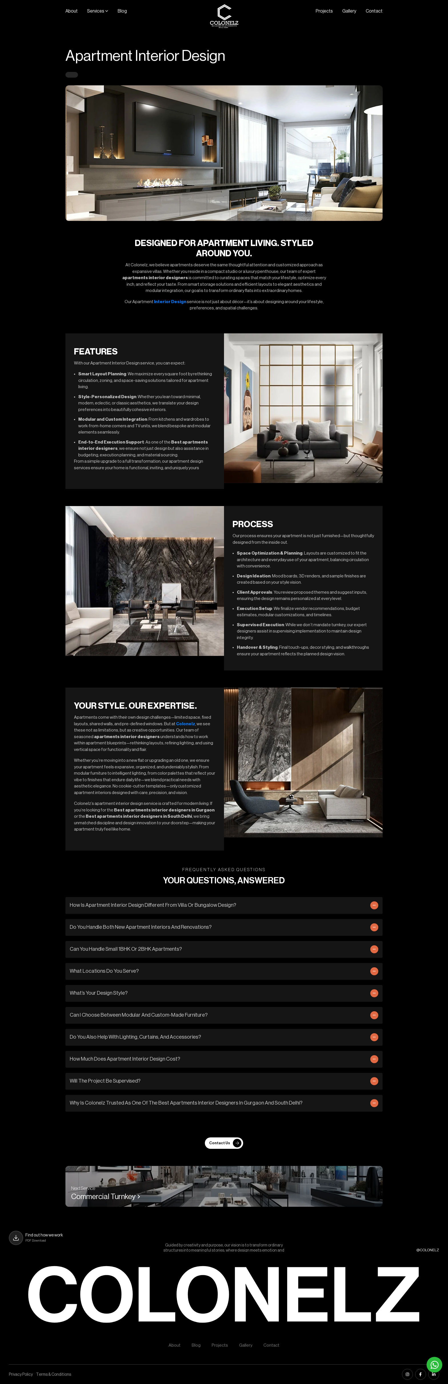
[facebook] (420, 1374)
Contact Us (225, 1143)
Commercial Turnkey (105, 1196)
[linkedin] (433, 1374)
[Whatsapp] (434, 1365)
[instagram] (407, 1374)
